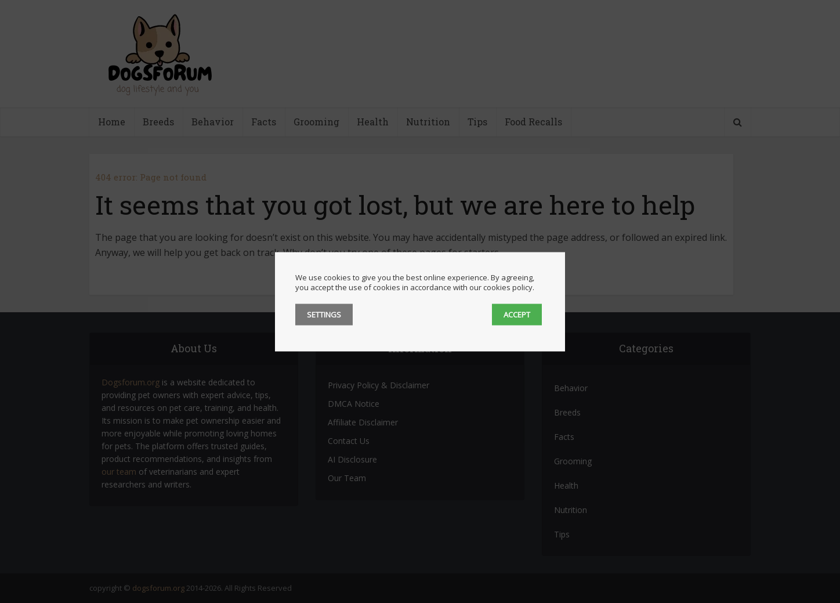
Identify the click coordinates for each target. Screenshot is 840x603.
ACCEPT (517, 314)
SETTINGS (324, 314)
